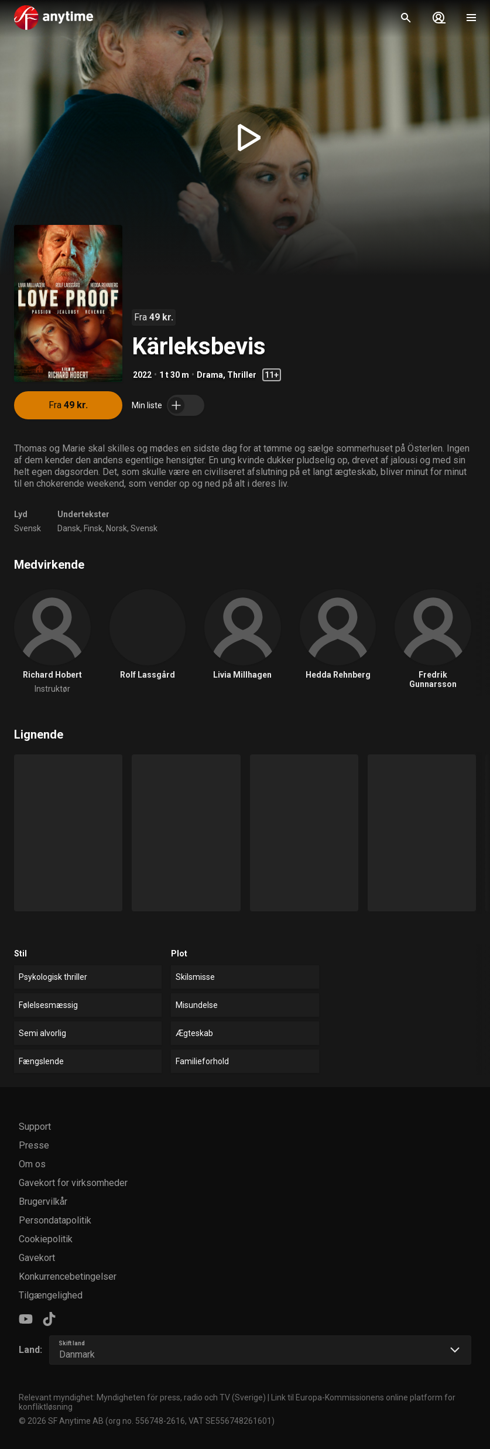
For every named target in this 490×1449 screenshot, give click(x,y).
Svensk (27, 528)
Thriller (241, 375)
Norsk (116, 528)
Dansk (68, 528)
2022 (142, 375)
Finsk (93, 528)
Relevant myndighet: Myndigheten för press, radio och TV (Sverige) (142, 1397)
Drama (210, 375)
